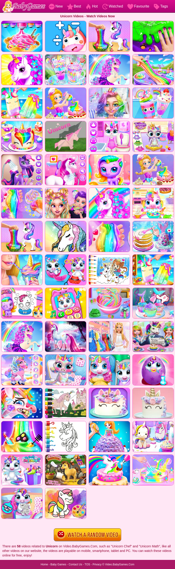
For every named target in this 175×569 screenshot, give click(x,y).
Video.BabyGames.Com (119, 564)
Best (74, 6)
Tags (160, 6)
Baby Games (58, 564)
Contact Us (75, 564)
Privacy (97, 564)
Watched (112, 6)
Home (44, 564)
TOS (87, 564)
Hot (91, 6)
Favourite (138, 6)
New (56, 6)
